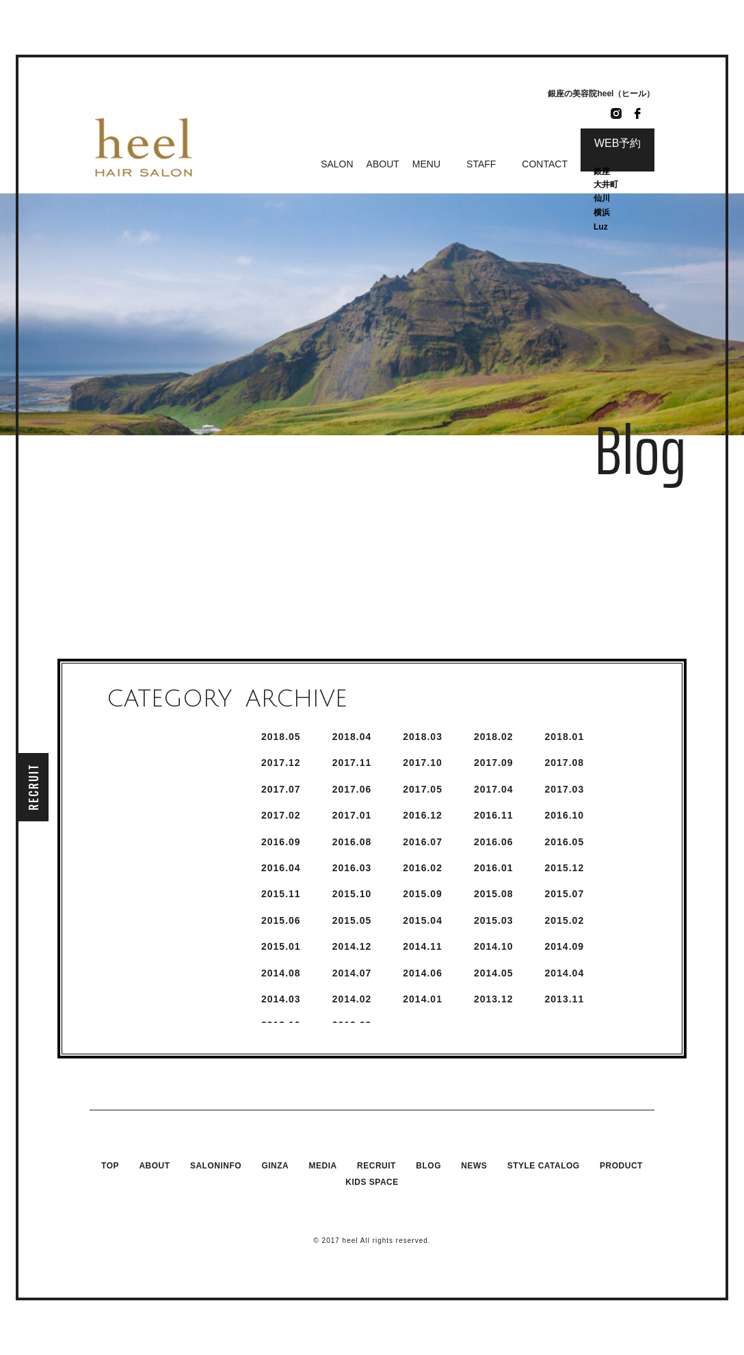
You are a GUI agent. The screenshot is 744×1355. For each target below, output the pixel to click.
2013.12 (494, 999)
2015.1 (281, 946)
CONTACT (545, 164)
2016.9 (281, 841)
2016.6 (494, 841)
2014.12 (352, 946)
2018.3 (422, 736)
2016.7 (422, 841)
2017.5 (422, 789)
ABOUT (383, 164)
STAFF (481, 164)
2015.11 (281, 893)
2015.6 (281, 920)
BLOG (428, 1166)
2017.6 (352, 789)
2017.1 (352, 815)
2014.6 (422, 973)
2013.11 (565, 999)
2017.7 (281, 789)
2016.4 (281, 867)
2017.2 (281, 815)
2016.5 (565, 841)
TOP (110, 1166)
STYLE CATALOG (543, 1166)
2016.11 (494, 815)
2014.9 (565, 946)
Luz (601, 227)
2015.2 (565, 920)
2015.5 (352, 920)
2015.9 (422, 893)
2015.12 (565, 867)
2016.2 (422, 867)
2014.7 (352, 973)
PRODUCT (621, 1166)
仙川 (602, 198)
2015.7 (565, 893)
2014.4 (565, 973)
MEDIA (323, 1166)
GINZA (275, 1166)
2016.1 (494, 867)
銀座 (603, 171)
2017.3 (565, 789)
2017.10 (422, 762)
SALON (337, 164)
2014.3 (281, 999)
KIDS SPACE (371, 1182)
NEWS (474, 1166)
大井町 (606, 184)
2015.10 (352, 893)
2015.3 (494, 920)
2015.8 (494, 893)
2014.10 (494, 946)
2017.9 (494, 762)
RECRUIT (33, 786)
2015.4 (422, 920)
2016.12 (422, 815)
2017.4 (494, 789)
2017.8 (565, 762)
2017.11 (352, 762)
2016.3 (352, 867)
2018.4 (352, 736)
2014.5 (494, 973)
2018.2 (494, 736)
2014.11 (422, 946)
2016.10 (565, 815)
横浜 (602, 212)
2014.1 (422, 999)
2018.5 (281, 736)
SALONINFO (215, 1166)
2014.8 (281, 973)
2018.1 (565, 736)
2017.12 (281, 762)
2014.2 (352, 999)
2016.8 (352, 841)
